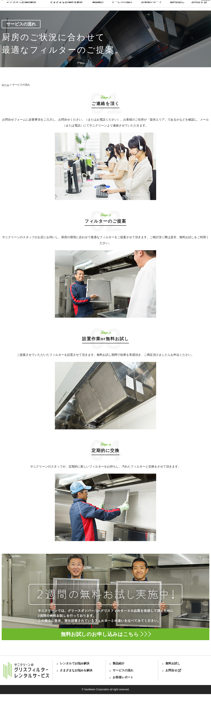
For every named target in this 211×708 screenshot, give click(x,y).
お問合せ (199, 5)
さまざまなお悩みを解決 (66, 5)
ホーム (4, 96)
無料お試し (177, 5)
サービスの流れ (121, 5)
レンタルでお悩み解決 (21, 5)
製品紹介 (98, 5)
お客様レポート (151, 5)
